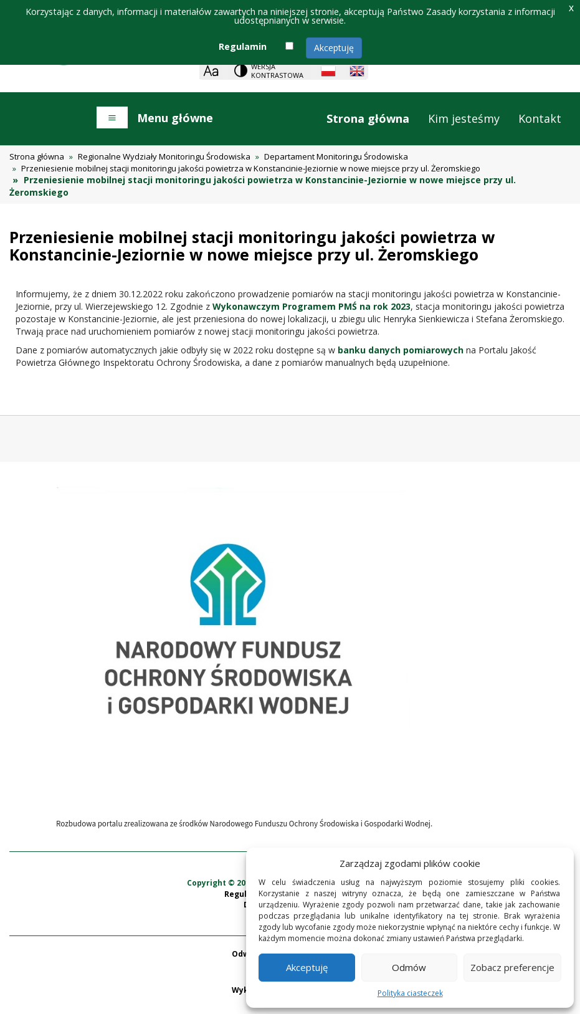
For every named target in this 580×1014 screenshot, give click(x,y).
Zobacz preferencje (512, 967)
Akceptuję (334, 48)
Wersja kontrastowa (277, 70)
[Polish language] (328, 71)
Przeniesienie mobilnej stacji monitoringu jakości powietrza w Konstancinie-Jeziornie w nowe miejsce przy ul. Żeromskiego (250, 168)
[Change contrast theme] (270, 71)
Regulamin (243, 46)
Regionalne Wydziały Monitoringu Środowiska (164, 156)
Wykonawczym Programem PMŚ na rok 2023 (311, 306)
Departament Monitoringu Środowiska (336, 156)
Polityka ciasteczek (410, 993)
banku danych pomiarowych (401, 350)
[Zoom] (210, 70)
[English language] (357, 71)
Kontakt (539, 118)
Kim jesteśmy (464, 118)
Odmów (409, 967)
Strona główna (367, 118)
